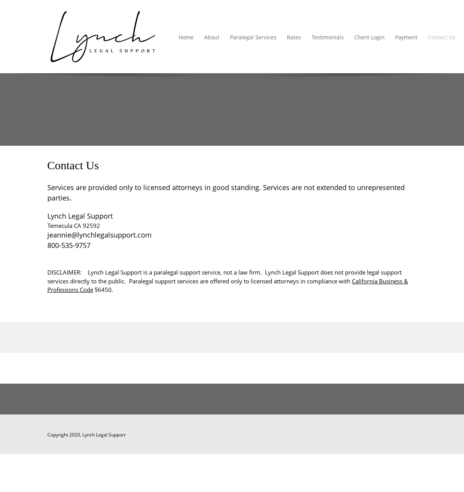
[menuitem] (186, 38)
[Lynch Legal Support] (102, 37)
